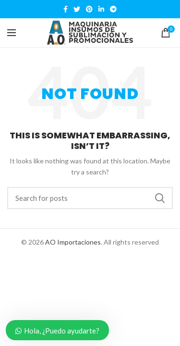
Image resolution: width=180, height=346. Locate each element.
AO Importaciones (73, 242)
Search (160, 198)
